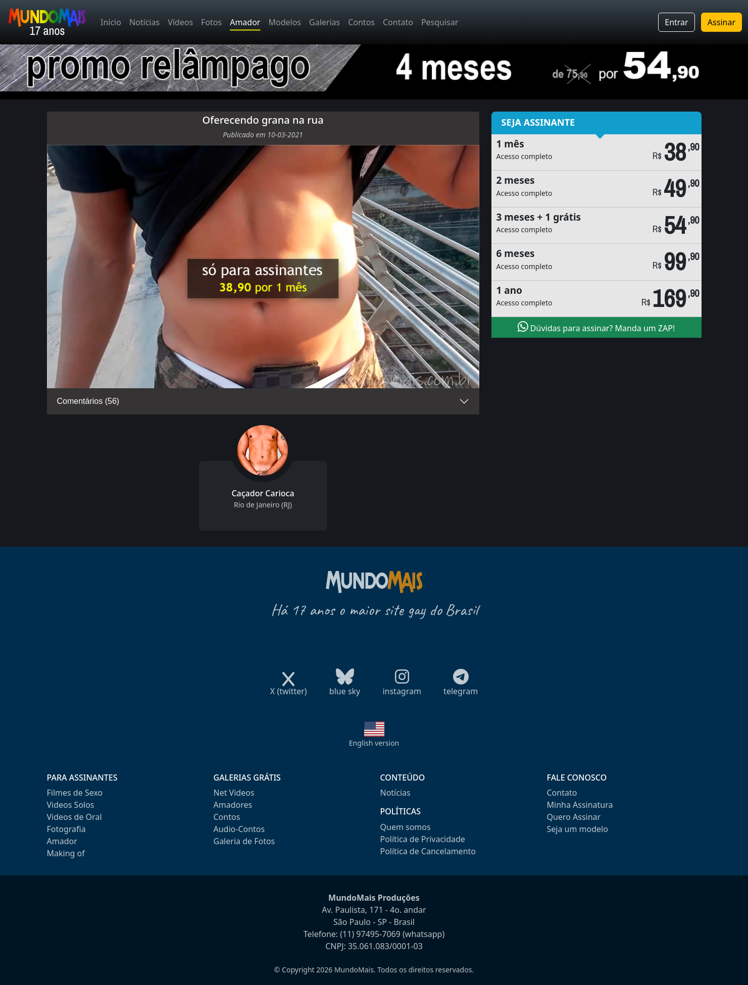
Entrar (676, 22)
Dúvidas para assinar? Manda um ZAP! (596, 327)
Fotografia (66, 829)
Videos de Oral (74, 816)
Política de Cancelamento (428, 851)
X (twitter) (288, 688)
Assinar (721, 22)
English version (374, 743)
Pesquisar (439, 22)
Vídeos (180, 22)
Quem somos (405, 827)
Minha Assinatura (580, 804)
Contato (398, 22)
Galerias (324, 22)
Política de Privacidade (422, 839)
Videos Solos (70, 804)
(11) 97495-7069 (370, 934)
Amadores (233, 804)
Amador (245, 22)
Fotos (211, 22)
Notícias (144, 22)
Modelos (284, 22)
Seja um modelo (577, 829)
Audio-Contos (239, 829)
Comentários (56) (88, 401)
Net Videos (234, 792)
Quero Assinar (574, 816)
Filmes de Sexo (75, 792)
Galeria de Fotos (244, 841)
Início (111, 22)
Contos (361, 22)
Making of (66, 853)
